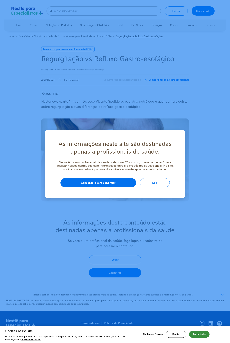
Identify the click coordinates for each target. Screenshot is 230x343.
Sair (154, 183)
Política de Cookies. (31, 339)
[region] (115, 334)
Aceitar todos (199, 334)
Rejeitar (176, 334)
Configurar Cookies (153, 334)
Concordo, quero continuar (98, 183)
